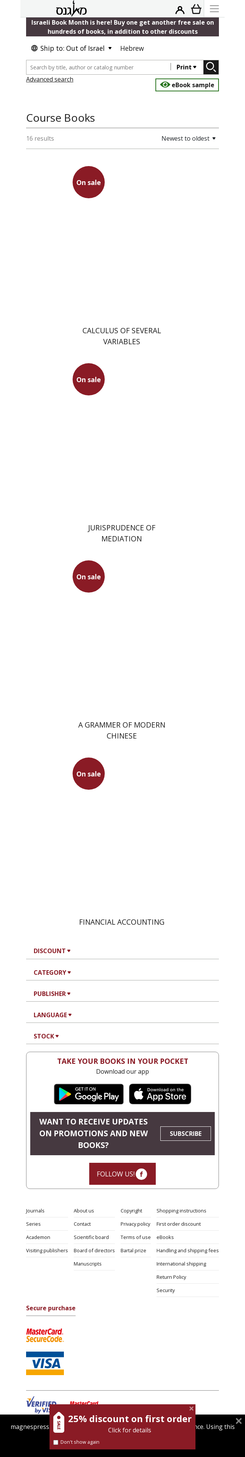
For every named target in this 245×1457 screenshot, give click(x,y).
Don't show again (76, 1441)
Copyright (131, 1210)
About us (84, 1210)
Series (33, 1223)
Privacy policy (135, 1223)
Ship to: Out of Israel (68, 48)
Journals (35, 1210)
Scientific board (91, 1237)
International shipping (181, 1263)
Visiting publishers (47, 1250)
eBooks (165, 1237)
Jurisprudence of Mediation (121, 533)
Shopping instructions (181, 1210)
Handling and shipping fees (188, 1250)
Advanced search (49, 79)
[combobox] (98, 67)
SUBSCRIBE (186, 1133)
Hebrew (132, 48)
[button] (162, 138)
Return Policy (171, 1277)
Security (166, 1290)
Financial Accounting (121, 922)
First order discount (179, 1223)
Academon (38, 1237)
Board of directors (94, 1250)
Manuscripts (88, 1263)
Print (184, 67)
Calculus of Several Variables (121, 336)
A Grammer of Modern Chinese (121, 730)
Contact (82, 1223)
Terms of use (136, 1237)
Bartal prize (133, 1250)
